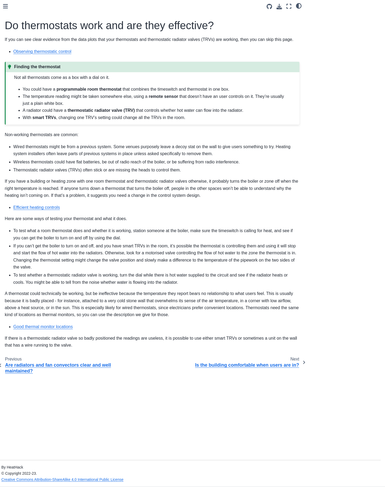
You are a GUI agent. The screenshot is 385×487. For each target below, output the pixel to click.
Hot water (24, 312)
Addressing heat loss (33, 167)
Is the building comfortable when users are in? (47, 276)
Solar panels (26, 329)
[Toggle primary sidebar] (89, 6)
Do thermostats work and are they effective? (46, 262)
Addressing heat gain (34, 176)
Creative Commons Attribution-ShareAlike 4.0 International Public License (145, 479)
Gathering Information (29, 76)
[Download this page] (279, 6)
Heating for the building (35, 142)
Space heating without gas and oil (38, 187)
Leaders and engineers (31, 85)
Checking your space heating (35, 202)
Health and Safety (26, 68)
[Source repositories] (269, 6)
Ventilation (24, 150)
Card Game (21, 110)
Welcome (19, 51)
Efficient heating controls (36, 303)
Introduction (21, 59)
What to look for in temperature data (37, 340)
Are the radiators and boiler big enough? (46, 217)
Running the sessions (29, 93)
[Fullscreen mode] (289, 6)
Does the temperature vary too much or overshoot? (46, 291)
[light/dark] (299, 5)
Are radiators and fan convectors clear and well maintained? (47, 247)
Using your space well (34, 159)
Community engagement (32, 101)
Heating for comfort (32, 133)
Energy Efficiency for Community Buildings (31, 122)
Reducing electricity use (36, 320)
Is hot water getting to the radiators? (41, 232)
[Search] (42, 37)
